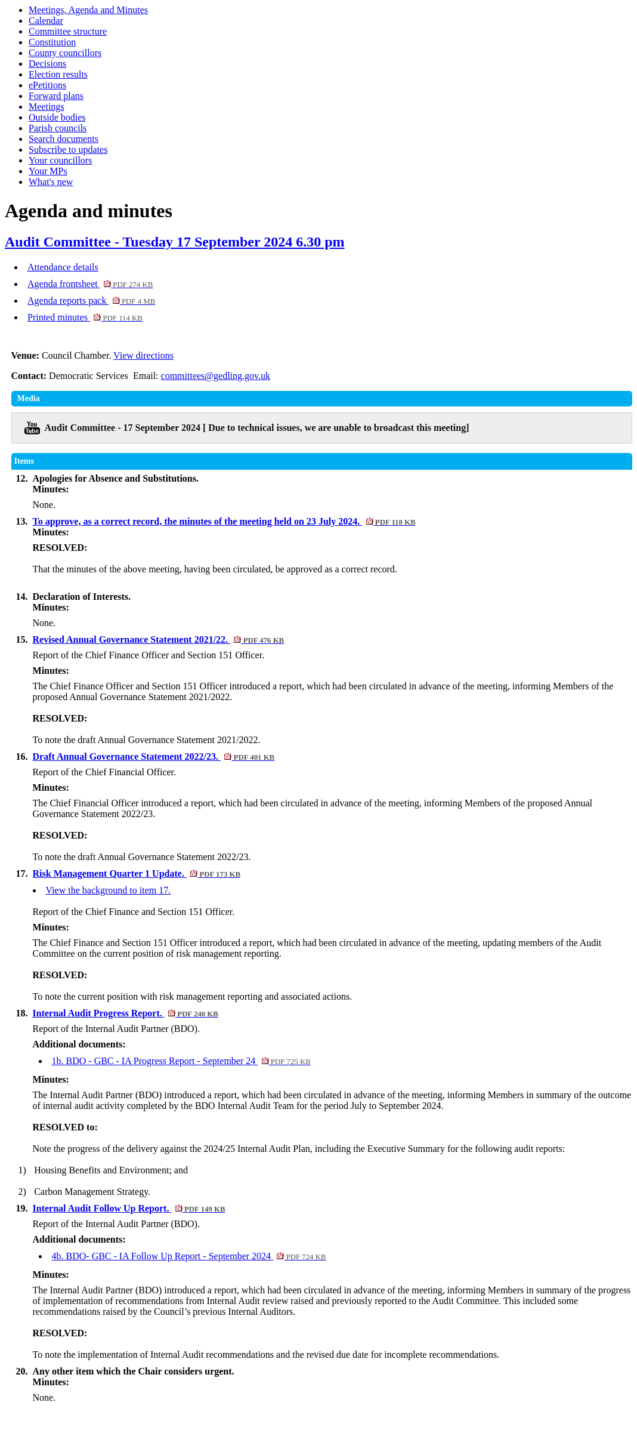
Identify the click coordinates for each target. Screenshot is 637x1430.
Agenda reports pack (91, 300)
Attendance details (62, 267)
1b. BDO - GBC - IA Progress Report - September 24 (181, 1061)
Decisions (47, 63)
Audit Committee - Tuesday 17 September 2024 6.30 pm (175, 241)
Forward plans (56, 96)
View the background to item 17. (108, 890)
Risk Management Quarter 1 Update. (136, 873)
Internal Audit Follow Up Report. (129, 1208)
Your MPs (48, 171)
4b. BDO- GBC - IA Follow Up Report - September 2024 (189, 1256)
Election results (58, 74)
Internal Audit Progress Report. (125, 1013)
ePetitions (47, 85)
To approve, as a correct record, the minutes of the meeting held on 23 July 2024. (224, 521)
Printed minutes (85, 317)
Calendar (46, 21)
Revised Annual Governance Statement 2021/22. (159, 639)
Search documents (63, 139)
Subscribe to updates (68, 149)
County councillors (65, 53)
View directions (143, 355)
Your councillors (60, 160)
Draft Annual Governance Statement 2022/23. (154, 756)
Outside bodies (57, 117)
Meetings (46, 106)
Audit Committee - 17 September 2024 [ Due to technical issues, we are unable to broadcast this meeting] (257, 428)
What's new (51, 182)
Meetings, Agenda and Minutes (88, 10)
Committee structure (68, 31)
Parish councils (57, 128)
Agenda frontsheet (90, 284)
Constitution (52, 42)
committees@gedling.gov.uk (215, 376)
